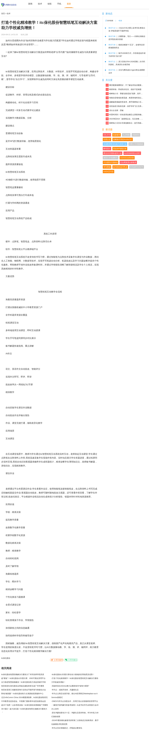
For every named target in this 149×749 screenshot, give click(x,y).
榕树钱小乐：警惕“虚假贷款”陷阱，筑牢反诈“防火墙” (125, 93)
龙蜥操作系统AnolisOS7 (122, 139)
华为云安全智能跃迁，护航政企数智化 (67, 728)
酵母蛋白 (107, 149)
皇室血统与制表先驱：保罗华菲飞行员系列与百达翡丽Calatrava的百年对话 (125, 106)
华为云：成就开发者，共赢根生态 (65, 690)
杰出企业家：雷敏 (115, 110)
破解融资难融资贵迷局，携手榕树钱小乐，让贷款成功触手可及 (125, 102)
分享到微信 (71, 660)
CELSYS (106, 135)
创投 (50, 4)
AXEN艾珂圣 (108, 172)
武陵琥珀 (135, 135)
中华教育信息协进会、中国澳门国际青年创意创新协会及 (23, 701)
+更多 (120, 21)
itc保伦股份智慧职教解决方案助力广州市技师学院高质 (22, 674)
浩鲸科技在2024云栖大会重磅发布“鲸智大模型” (70, 686)
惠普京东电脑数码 (110, 158)
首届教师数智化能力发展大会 (115, 144)
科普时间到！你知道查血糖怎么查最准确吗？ (125, 114)
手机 (59, 4)
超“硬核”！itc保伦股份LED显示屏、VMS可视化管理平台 (23, 678)
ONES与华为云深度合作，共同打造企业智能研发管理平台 (75, 701)
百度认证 (107, 139)
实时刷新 (109, 21)
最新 (69, 4)
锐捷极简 (116, 135)
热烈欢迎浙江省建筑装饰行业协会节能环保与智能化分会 (23, 690)
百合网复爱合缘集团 (128, 162)
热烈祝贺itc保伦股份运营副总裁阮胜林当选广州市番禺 (22, 686)
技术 (40, 4)
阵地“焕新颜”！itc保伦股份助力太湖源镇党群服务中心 (22, 694)
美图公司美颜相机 (136, 144)
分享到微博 (57, 660)
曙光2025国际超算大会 (112, 153)
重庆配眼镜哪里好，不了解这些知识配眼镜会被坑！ (125, 85)
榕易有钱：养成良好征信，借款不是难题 (123, 89)
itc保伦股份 (5, 658)
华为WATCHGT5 (136, 167)
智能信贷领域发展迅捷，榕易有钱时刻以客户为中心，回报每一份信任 (125, 97)
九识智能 (126, 135)
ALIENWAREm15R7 (132, 153)
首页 (3, 13)
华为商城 (107, 167)
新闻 (30, 4)
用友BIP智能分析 (120, 149)
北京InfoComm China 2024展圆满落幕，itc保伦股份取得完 (24, 697)
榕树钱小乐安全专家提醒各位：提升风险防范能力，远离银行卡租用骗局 (125, 123)
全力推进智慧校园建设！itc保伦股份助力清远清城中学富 (23, 682)
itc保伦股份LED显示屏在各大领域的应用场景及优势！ (73, 674)
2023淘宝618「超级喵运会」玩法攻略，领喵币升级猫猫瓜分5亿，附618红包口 (125, 118)
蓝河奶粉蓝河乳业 (120, 167)
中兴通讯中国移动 (110, 162)
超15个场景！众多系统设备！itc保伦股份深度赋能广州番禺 (24, 705)
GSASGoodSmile (127, 158)
